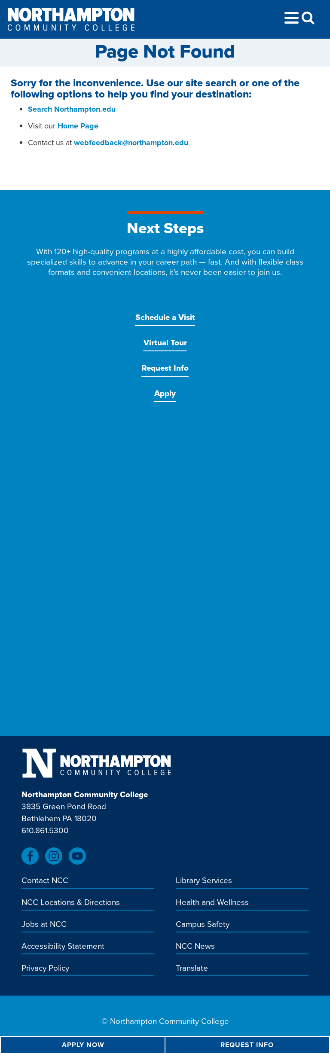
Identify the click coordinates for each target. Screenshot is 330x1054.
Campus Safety (202, 924)
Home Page (78, 125)
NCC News (195, 946)
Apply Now (83, 1045)
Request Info (165, 368)
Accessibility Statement (62, 946)
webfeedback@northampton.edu (131, 142)
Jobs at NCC (44, 924)
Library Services (204, 880)
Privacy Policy (45, 968)
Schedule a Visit (165, 317)
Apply (165, 393)
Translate (192, 968)
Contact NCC (44, 880)
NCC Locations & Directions (70, 902)
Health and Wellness (212, 902)
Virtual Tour (165, 342)
